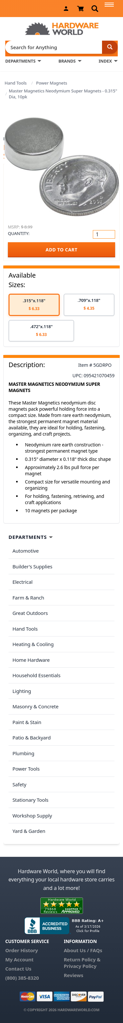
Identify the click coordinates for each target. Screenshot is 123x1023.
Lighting (21, 691)
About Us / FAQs (83, 950)
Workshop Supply (32, 815)
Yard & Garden (28, 831)
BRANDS (66, 61)
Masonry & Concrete (35, 706)
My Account (19, 959)
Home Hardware (31, 660)
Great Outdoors (30, 613)
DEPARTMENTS (20, 61)
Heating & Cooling (33, 644)
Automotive (25, 550)
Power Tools (26, 768)
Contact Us (18, 968)
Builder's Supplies (32, 566)
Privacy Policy (80, 966)
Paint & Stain (26, 722)
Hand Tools (16, 83)
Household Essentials (36, 675)
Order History (21, 950)
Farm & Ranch (28, 597)
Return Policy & (82, 959)
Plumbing (23, 753)
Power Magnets (51, 83)
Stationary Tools (30, 800)
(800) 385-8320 (22, 977)
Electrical (22, 582)
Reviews (73, 975)
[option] (34, 305)
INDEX (105, 61)
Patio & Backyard (31, 737)
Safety (19, 784)
